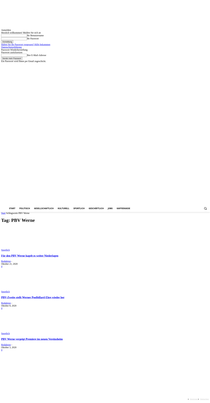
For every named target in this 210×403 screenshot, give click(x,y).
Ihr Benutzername (35, 35)
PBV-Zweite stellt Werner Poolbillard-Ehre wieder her (32, 297)
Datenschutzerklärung (11, 47)
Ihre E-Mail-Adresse (36, 55)
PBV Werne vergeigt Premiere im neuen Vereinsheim (32, 339)
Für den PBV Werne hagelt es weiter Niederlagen (29, 255)
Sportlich (5, 250)
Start (3, 213)
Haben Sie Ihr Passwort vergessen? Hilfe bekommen (25, 44)
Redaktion (6, 261)
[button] (205, 208)
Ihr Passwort (33, 38)
